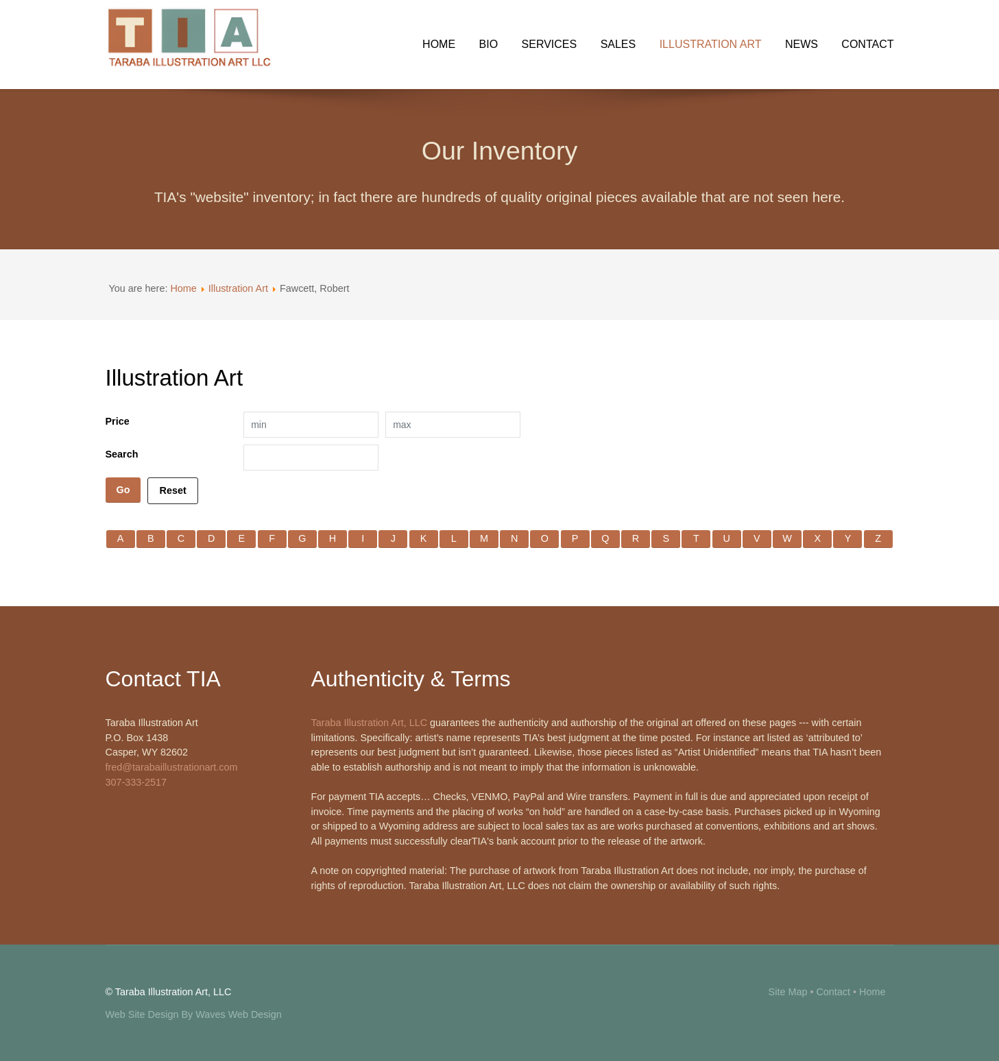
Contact (833, 991)
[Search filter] (310, 458)
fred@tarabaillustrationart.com (172, 767)
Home (183, 288)
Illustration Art (238, 288)
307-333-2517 (136, 782)
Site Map (788, 991)
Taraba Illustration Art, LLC (369, 722)
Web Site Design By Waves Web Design (194, 1014)
